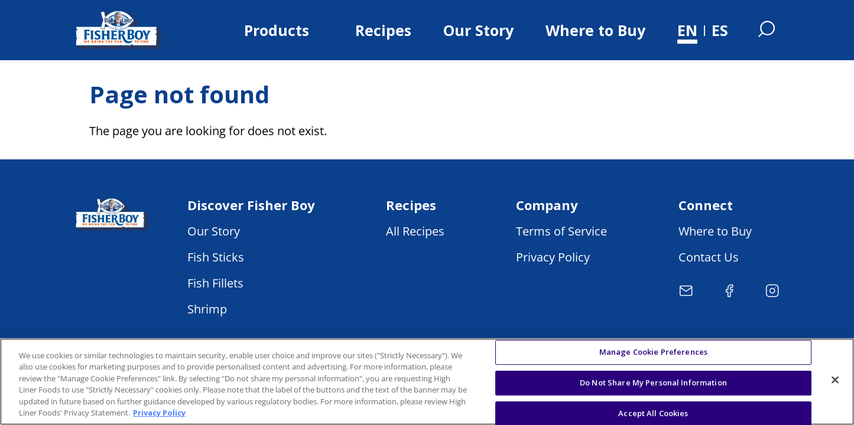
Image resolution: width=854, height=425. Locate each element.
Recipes (383, 30)
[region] (427, 381)
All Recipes (415, 231)
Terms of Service (561, 231)
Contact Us (708, 257)
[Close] (835, 380)
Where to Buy (595, 30)
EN (687, 30)
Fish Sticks (215, 257)
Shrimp (207, 309)
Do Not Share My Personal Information (653, 382)
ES (720, 30)
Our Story (478, 30)
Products (276, 30)
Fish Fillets (215, 283)
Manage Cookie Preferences (653, 352)
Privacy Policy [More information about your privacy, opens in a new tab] (159, 412)
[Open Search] (767, 30)
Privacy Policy (553, 257)
